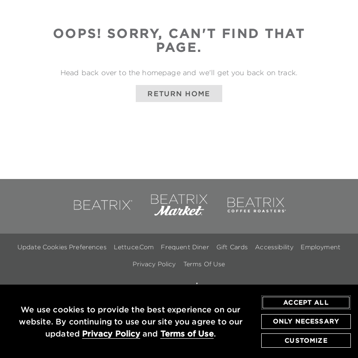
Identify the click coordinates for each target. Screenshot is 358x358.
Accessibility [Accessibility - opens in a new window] (274, 247)
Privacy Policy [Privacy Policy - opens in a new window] (154, 264)
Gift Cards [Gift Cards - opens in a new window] (232, 247)
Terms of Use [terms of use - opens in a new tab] (187, 334)
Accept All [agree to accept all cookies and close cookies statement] (306, 302)
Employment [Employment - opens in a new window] (321, 247)
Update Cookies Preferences (62, 247)
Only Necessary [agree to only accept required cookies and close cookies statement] (306, 322)
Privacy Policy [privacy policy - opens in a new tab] (111, 334)
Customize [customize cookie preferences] (306, 341)
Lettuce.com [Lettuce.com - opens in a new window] (134, 247)
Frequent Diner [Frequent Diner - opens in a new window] (185, 247)
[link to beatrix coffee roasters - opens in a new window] (256, 213)
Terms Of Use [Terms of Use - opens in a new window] (204, 264)
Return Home (178, 93)
